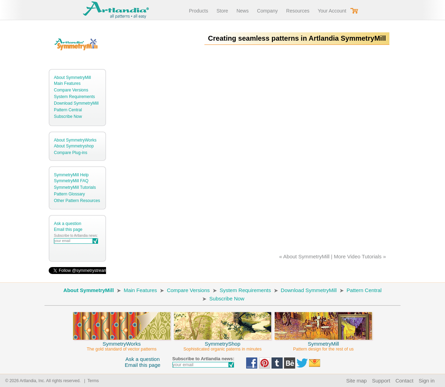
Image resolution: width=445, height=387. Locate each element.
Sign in (427, 381)
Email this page (68, 229)
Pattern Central (68, 109)
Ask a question (67, 223)
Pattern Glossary (69, 194)
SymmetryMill (323, 343)
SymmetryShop (222, 343)
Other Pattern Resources (77, 200)
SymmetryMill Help (71, 174)
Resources (297, 11)
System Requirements (74, 96)
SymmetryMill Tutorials (75, 187)
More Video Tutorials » (360, 256)
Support (381, 381)
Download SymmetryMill (76, 103)
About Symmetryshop (74, 146)
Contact (404, 381)
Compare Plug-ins (70, 152)
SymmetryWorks (121, 343)
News (242, 11)
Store (222, 11)
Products (198, 11)
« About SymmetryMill (304, 256)
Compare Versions (71, 90)
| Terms (90, 380)
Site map (356, 381)
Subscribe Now (68, 116)
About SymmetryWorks (75, 140)
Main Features (67, 83)
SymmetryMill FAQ (71, 180)
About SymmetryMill (72, 77)
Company (267, 11)
